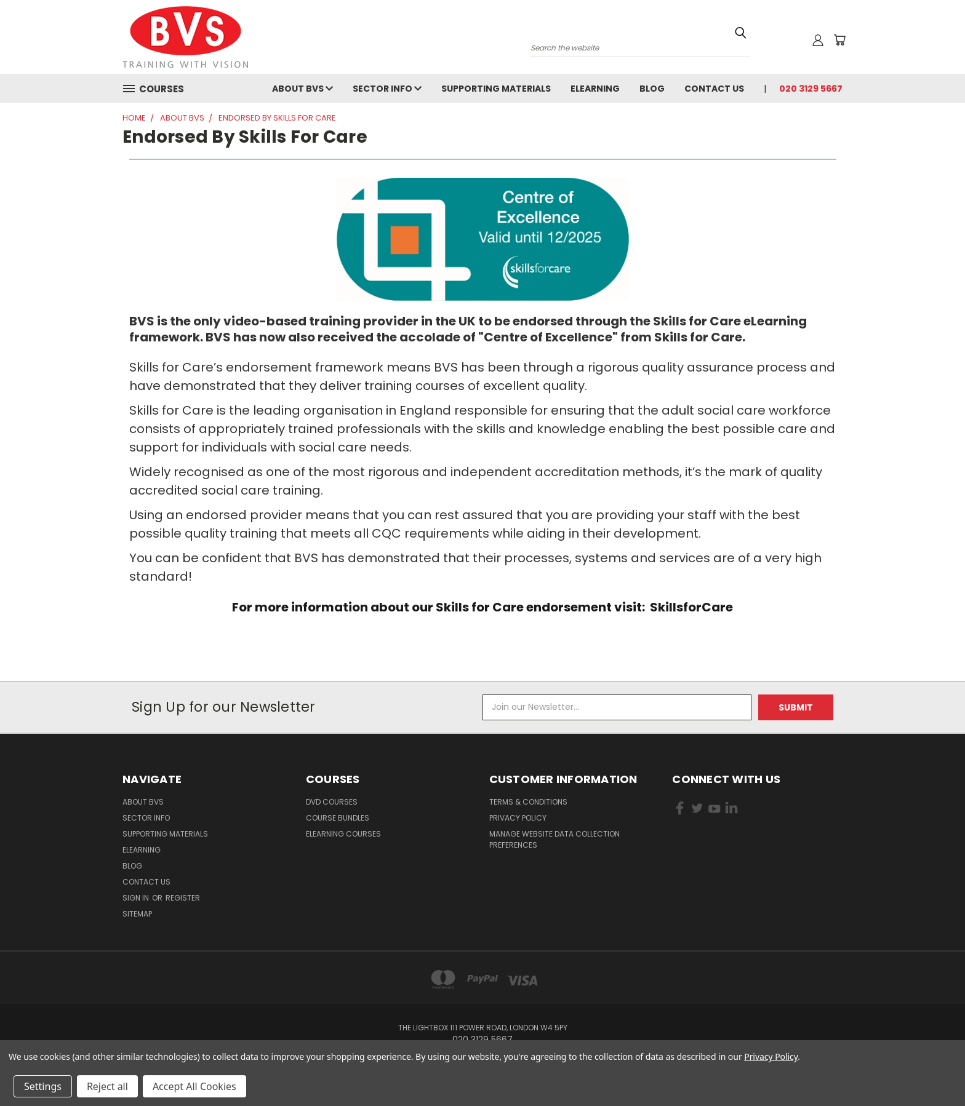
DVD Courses (332, 802)
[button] (482, 239)
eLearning (595, 88)
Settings (43, 1086)
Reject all (107, 1086)
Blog (652, 88)
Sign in (136, 898)
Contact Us (714, 88)
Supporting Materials (496, 88)
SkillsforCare (691, 607)
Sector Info (387, 88)
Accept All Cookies (194, 1086)
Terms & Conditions (528, 802)
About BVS (302, 88)
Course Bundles (337, 818)
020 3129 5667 (811, 88)
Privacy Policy (518, 818)
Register (183, 898)
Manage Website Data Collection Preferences (554, 839)
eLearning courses (343, 834)
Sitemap (137, 914)
